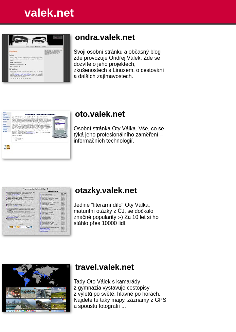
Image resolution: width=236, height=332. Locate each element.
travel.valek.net (104, 267)
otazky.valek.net (106, 190)
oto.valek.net (100, 113)
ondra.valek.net (105, 37)
